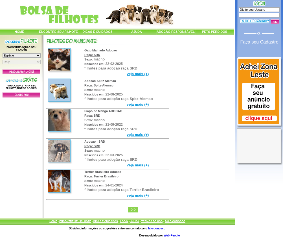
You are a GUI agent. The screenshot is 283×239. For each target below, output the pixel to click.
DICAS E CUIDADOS (97, 31)
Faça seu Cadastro (259, 42)
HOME (19, 31)
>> (134, 209)
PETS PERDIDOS (214, 31)
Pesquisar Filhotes (21, 71)
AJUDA (136, 31)
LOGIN (124, 221)
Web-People (172, 235)
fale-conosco (156, 228)
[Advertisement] (21, 156)
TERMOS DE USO (152, 221)
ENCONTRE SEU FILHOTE (58, 31)
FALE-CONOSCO (175, 221)
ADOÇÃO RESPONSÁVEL (176, 31)
